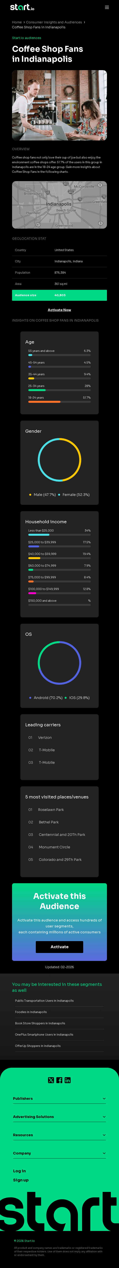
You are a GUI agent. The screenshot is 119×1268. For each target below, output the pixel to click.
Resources (23, 1135)
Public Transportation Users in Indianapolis (44, 1001)
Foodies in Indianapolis (31, 1012)
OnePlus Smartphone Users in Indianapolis (44, 1034)
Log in (19, 1171)
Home (17, 22)
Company (22, 1153)
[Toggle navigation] (106, 7)
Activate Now (59, 310)
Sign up (21, 1180)
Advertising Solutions (33, 1117)
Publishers (23, 1098)
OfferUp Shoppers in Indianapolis (38, 1046)
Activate (60, 946)
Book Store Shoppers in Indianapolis (40, 1023)
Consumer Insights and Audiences (54, 22)
